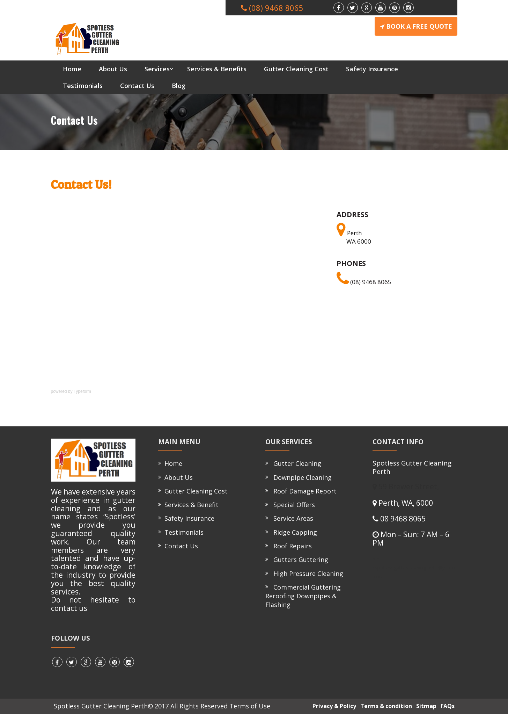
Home (72, 69)
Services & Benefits (216, 69)
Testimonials (83, 85)
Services (157, 69)
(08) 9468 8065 (364, 282)
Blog (178, 85)
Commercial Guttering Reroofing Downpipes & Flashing (303, 596)
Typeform (82, 391)
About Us (113, 69)
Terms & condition (385, 706)
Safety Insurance (372, 69)
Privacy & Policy (333, 706)
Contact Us (137, 85)
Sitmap (424, 706)
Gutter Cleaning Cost (296, 69)
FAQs (446, 706)
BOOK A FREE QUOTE (416, 26)
